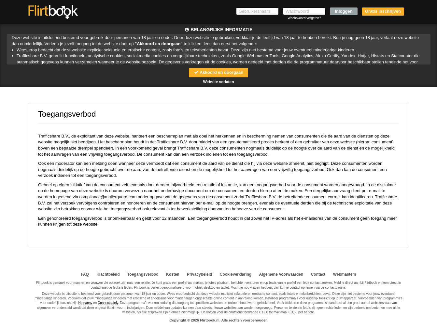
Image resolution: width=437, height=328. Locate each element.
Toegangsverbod (143, 274)
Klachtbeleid (108, 274)
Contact (318, 274)
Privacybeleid (199, 274)
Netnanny (85, 303)
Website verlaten (218, 82)
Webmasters (344, 274)
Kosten (172, 274)
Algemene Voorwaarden (281, 274)
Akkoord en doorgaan (218, 72)
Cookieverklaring (235, 274)
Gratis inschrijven (383, 11)
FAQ (85, 274)
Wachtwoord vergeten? (304, 18)
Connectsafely (108, 303)
